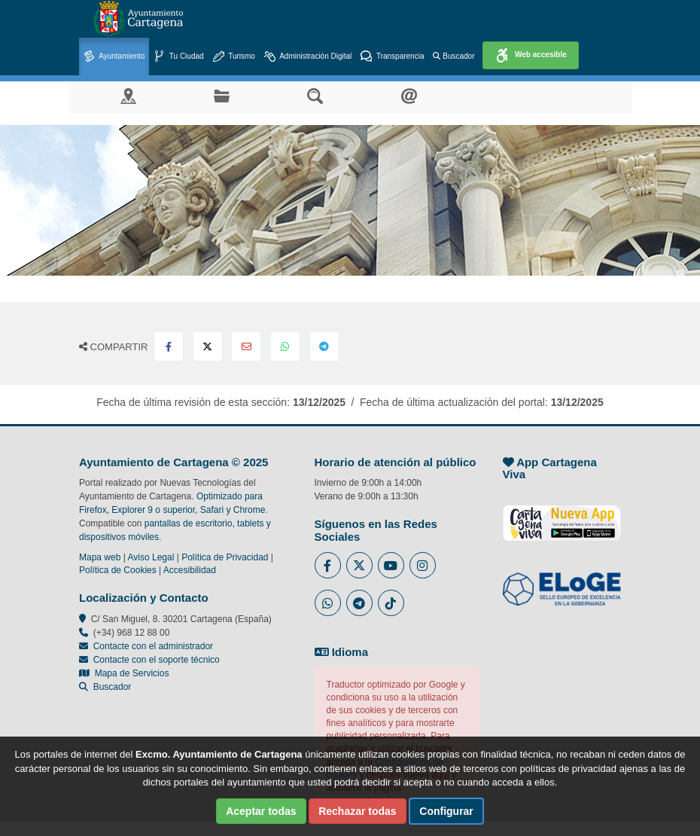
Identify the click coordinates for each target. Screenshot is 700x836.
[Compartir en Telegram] (324, 346)
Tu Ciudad (178, 56)
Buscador (453, 56)
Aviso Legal (151, 557)
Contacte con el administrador (153, 646)
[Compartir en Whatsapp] (285, 346)
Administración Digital (308, 56)
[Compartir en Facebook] (169, 346)
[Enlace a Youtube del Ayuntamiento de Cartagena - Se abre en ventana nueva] (391, 565)
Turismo (234, 56)
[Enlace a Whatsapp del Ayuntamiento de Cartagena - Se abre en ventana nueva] (328, 603)
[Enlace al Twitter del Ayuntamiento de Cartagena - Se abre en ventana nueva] (359, 565)
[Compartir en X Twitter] (208, 346)
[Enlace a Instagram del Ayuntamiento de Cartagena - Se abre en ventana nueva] (422, 565)
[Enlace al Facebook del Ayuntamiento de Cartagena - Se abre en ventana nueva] (328, 565)
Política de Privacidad (224, 557)
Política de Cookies (118, 570)
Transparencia (392, 56)
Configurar (446, 811)
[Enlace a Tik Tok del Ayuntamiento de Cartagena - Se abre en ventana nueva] (391, 603)
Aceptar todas (261, 811)
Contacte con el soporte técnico (156, 659)
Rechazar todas (357, 811)
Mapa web (99, 557)
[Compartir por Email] (246, 346)
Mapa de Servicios (124, 673)
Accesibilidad (189, 570)
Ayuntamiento (114, 56)
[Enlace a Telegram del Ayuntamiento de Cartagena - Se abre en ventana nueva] (359, 603)
